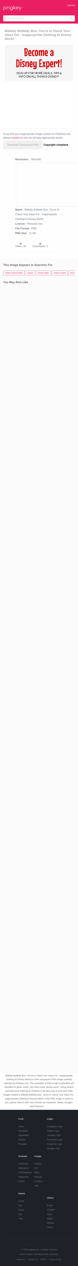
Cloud (21, 1201)
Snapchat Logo (54, 1144)
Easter (21, 1181)
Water (50, 1218)
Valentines (23, 1177)
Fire (20, 1205)
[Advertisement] (37, 104)
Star (20, 1214)
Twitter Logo (53, 1131)
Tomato (22, 1139)
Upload (71, 5)
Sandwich (23, 1131)
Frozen (37, 1163)
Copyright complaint (56, 144)
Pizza (21, 1126)
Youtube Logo (54, 1135)
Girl (36, 1168)
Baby (36, 1172)
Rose (49, 1214)
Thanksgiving (24, 1172)
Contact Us (33, 1259)
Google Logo (53, 1148)
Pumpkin (22, 1144)
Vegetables (23, 1135)
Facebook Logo (54, 1139)
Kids (36, 1185)
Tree (20, 1218)
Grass (21, 1210)
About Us (21, 1259)
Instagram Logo (54, 1126)
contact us (17, 137)
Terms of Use (55, 1259)
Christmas (23, 1163)
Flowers (51, 1210)
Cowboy (38, 1181)
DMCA (44, 1259)
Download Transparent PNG (23, 144)
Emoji (50, 1205)
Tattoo (50, 1227)
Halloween (23, 1168)
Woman (38, 1177)
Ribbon (50, 1223)
